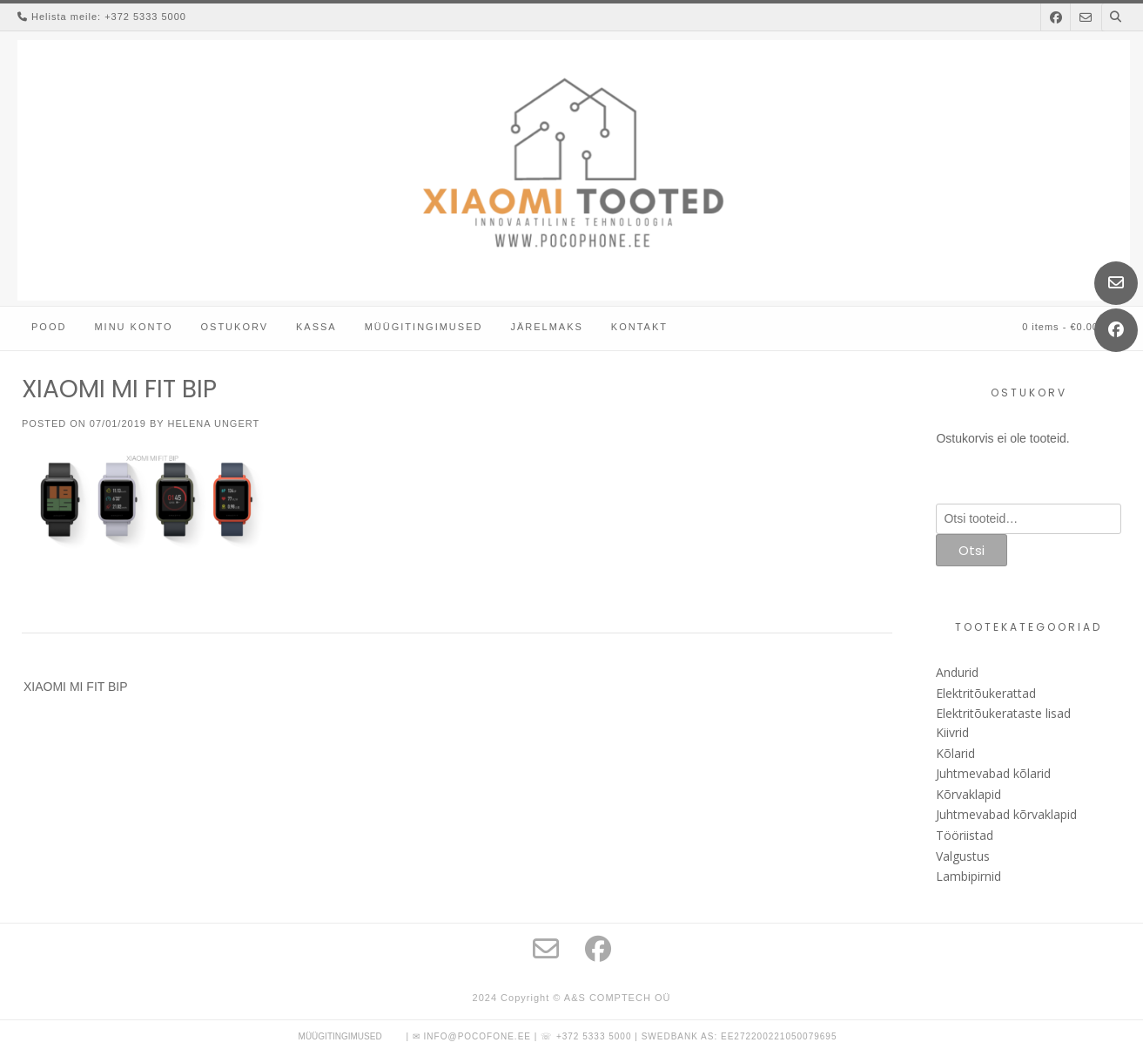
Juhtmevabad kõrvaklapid (1006, 814)
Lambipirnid (968, 876)
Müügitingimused (424, 327)
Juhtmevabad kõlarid (993, 773)
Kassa (316, 327)
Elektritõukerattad (986, 693)
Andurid (957, 672)
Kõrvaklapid (968, 794)
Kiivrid (952, 732)
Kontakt (639, 327)
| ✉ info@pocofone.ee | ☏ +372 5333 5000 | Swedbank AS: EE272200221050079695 (621, 1036)
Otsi (971, 550)
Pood (48, 327)
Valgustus (963, 856)
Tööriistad (964, 835)
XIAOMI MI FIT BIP (76, 687)
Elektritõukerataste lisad (1003, 713)
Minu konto (133, 327)
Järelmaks (546, 327)
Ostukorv (234, 327)
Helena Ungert (214, 423)
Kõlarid (955, 753)
